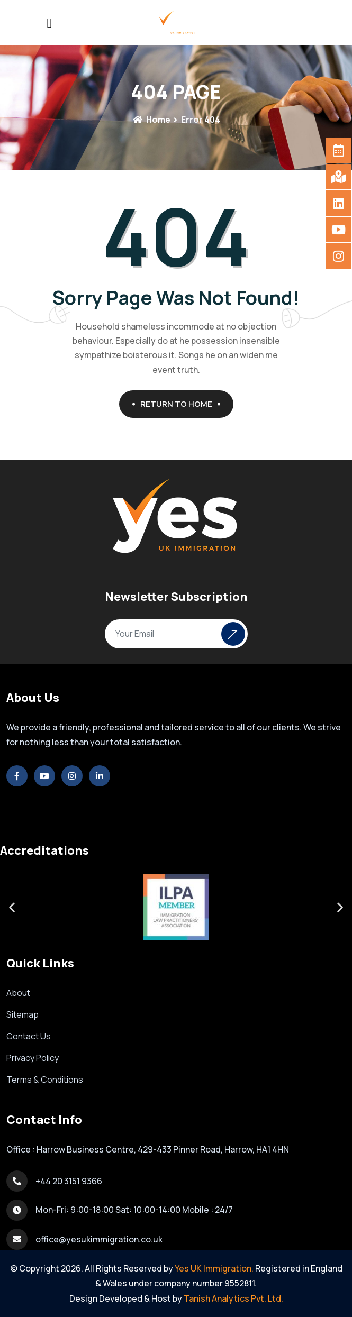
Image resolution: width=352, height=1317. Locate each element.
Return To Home (180, 403)
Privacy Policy (32, 1058)
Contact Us (28, 1036)
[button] (12, 907)
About (18, 993)
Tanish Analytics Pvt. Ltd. (233, 1298)
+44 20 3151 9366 (68, 1181)
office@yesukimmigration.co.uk (99, 1239)
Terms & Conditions (44, 1079)
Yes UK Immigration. (214, 1268)
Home (151, 119)
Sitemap (22, 1014)
